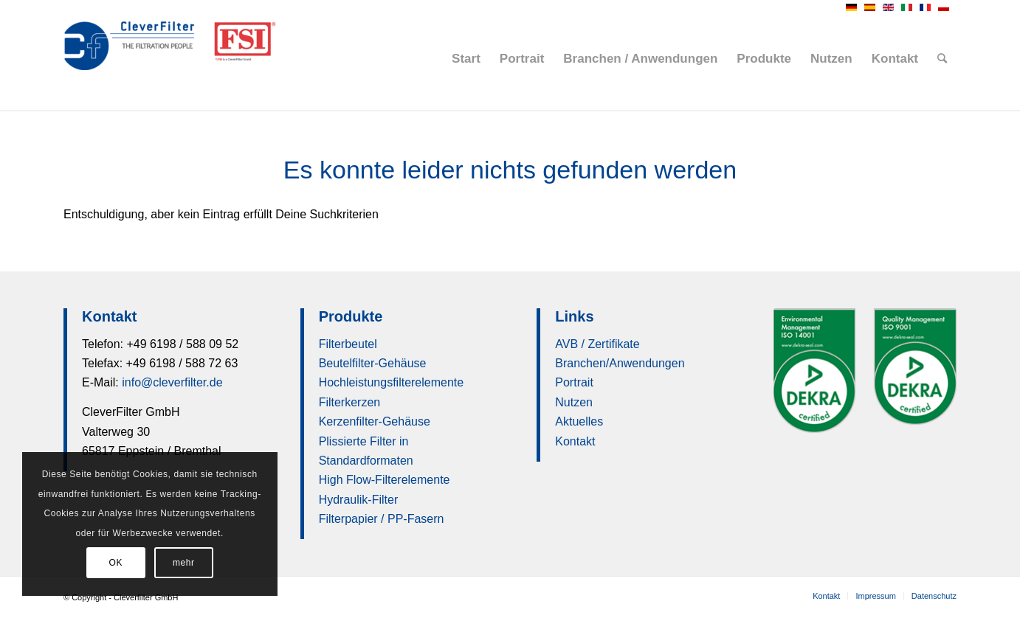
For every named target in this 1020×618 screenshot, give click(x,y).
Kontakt (575, 441)
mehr (184, 563)
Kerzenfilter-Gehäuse (374, 421)
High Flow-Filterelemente (384, 479)
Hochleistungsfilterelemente (391, 382)
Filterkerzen (350, 402)
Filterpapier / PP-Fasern (381, 519)
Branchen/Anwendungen (619, 363)
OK (115, 563)
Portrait (574, 382)
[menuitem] (466, 59)
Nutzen (574, 402)
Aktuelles (579, 421)
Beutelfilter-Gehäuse (373, 363)
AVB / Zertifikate (597, 344)
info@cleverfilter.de (172, 382)
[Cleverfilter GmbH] (174, 59)
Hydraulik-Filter (359, 499)
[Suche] (942, 59)
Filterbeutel (348, 344)
